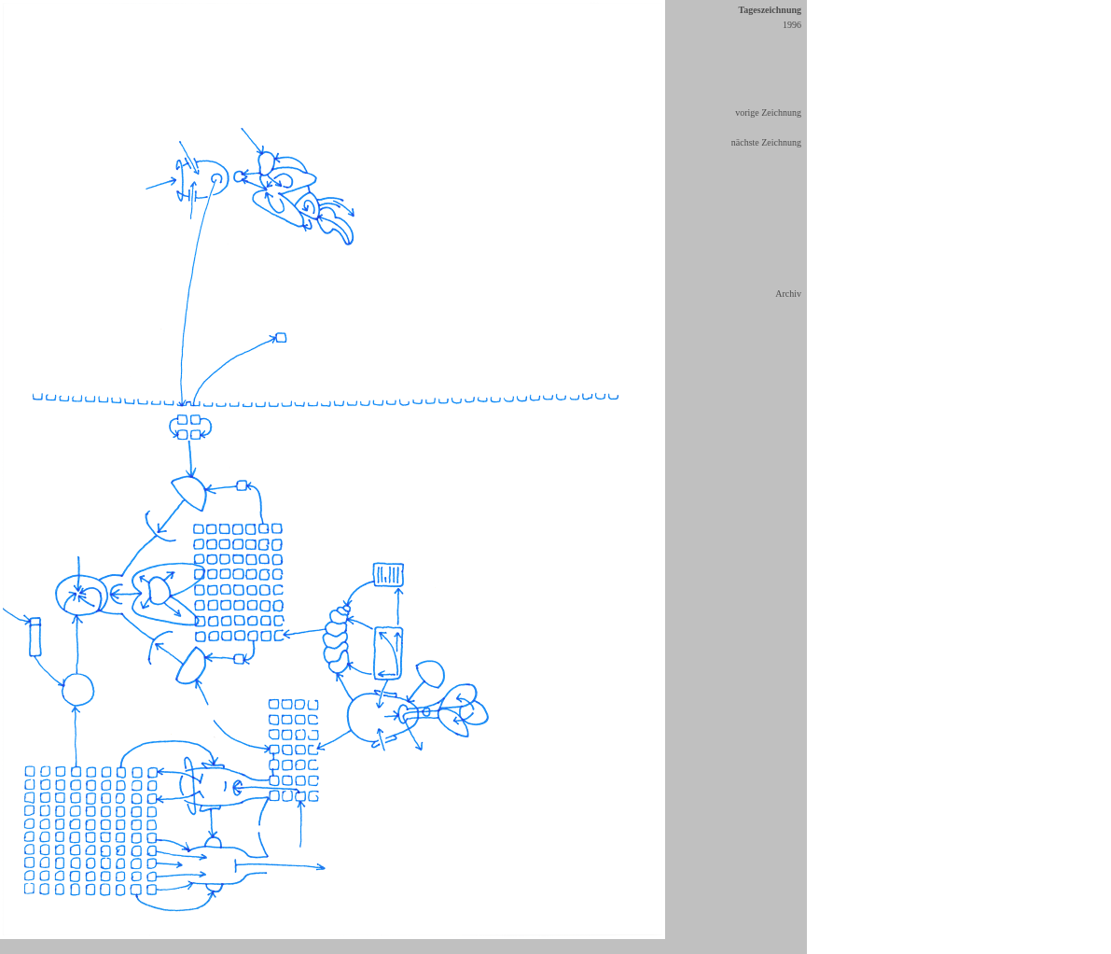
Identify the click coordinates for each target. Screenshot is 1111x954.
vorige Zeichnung (768, 112)
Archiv (788, 293)
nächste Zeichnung (766, 142)
